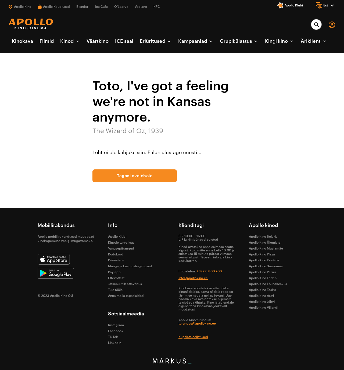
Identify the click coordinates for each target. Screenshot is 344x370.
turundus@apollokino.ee (197, 323)
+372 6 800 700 (209, 271)
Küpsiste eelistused (193, 337)
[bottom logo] (172, 362)
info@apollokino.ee (193, 278)
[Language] (325, 5)
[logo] (31, 24)
